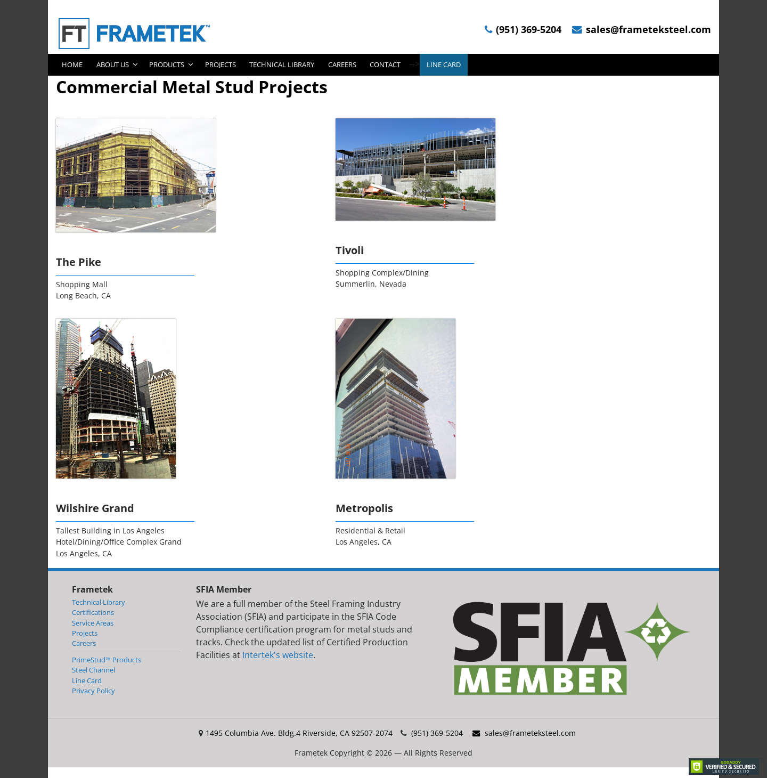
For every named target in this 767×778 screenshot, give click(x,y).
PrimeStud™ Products (106, 659)
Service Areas (92, 623)
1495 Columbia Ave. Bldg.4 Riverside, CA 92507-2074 (299, 733)
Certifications (93, 612)
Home (72, 64)
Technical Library (281, 64)
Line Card (444, 64)
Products (166, 64)
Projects (220, 64)
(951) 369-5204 (523, 30)
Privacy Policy (93, 690)
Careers (342, 64)
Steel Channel (93, 670)
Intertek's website (277, 655)
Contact (385, 64)
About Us (112, 64)
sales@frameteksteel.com (641, 30)
